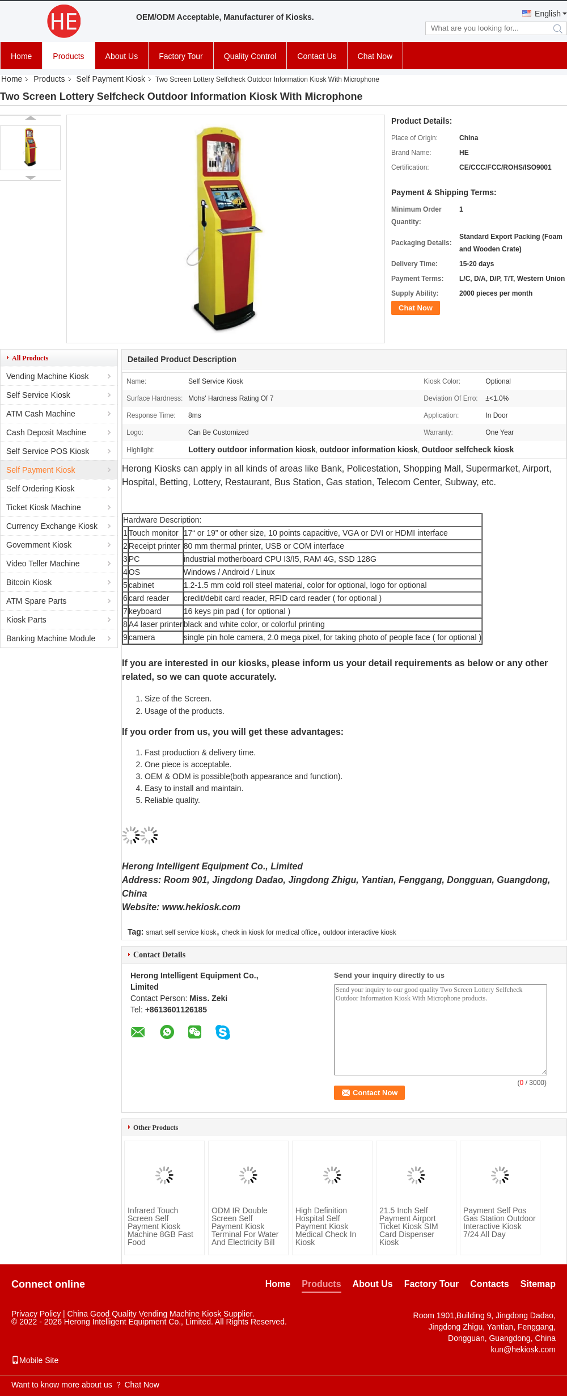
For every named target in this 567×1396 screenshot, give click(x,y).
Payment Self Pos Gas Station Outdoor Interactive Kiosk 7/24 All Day (499, 1222)
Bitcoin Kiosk (29, 582)
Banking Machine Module (50, 638)
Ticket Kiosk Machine (43, 507)
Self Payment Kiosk (111, 79)
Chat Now (375, 56)
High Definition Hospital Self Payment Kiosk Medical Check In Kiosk (325, 1226)
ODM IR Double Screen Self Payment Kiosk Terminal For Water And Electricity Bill (245, 1226)
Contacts (489, 1284)
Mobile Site (34, 1360)
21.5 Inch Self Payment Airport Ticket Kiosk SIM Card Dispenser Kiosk (408, 1226)
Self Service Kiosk (38, 395)
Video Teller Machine (42, 563)
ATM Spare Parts (36, 601)
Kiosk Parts (26, 619)
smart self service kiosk (181, 932)
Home (21, 56)
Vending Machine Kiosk (47, 376)
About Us (121, 56)
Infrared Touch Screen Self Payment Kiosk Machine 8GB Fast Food (160, 1226)
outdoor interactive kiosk (359, 932)
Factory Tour (181, 56)
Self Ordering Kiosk (40, 488)
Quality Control (250, 56)
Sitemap (538, 1284)
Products (68, 56)
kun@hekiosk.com (523, 1349)
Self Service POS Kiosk (47, 451)
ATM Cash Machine (40, 413)
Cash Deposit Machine (46, 432)
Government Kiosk (38, 544)
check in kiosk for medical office (270, 932)
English (548, 13)
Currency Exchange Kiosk (52, 526)
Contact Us (316, 56)
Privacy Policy (36, 1313)
